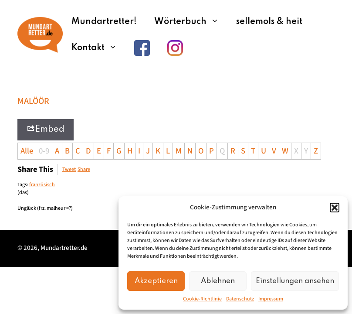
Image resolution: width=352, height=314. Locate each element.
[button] (334, 207)
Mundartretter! (104, 21)
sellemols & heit (269, 21)
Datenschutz (240, 299)
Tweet (69, 169)
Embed (45, 129)
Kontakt (98, 48)
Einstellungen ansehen (295, 281)
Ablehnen (218, 281)
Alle (26, 151)
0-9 (44, 151)
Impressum (270, 299)
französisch (42, 184)
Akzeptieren (156, 281)
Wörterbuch (190, 22)
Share (84, 169)
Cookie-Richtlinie (202, 299)
